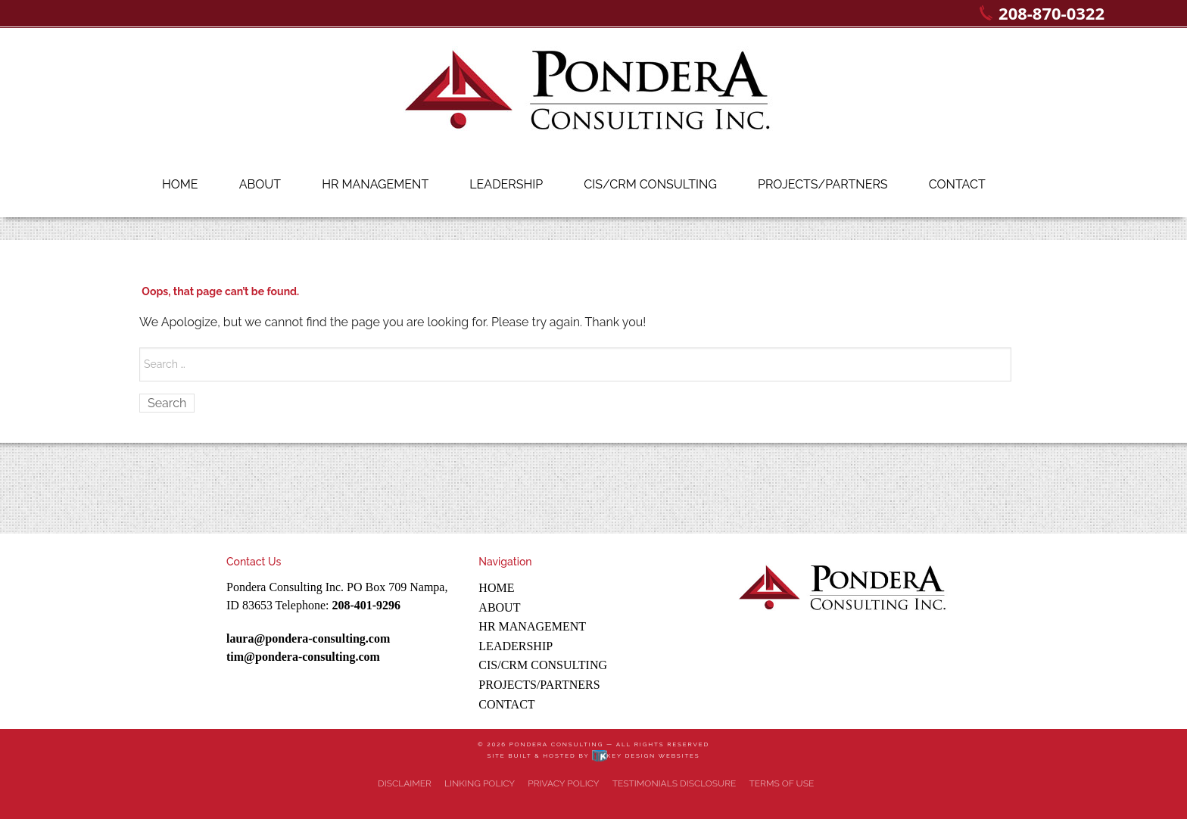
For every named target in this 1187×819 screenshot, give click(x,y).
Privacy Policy (563, 783)
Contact (957, 184)
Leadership (506, 184)
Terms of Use (781, 783)
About (260, 184)
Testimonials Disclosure (674, 783)
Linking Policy (479, 783)
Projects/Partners (823, 184)
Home (180, 184)
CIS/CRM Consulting (650, 184)
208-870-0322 (1051, 13)
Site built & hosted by (593, 755)
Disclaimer (404, 783)
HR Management (375, 184)
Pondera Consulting (556, 744)
